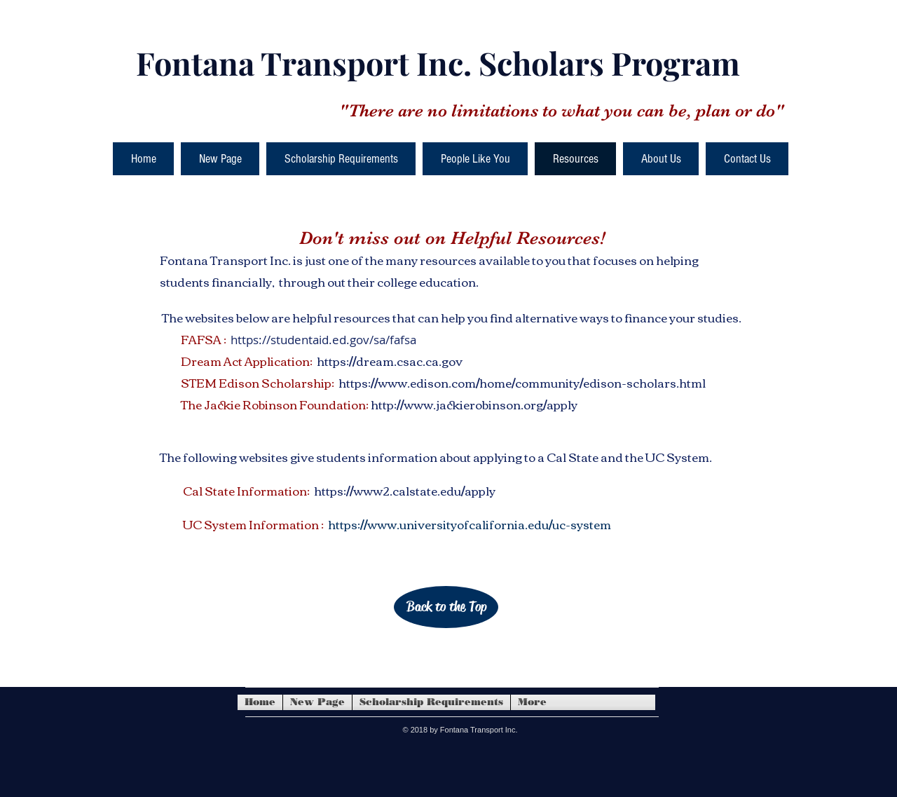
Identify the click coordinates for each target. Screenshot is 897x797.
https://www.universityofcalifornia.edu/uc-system (469, 524)
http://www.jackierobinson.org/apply (474, 404)
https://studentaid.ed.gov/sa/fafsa (323, 340)
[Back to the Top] (446, 607)
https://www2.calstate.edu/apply (404, 490)
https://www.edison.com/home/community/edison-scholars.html (522, 382)
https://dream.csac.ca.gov (390, 361)
